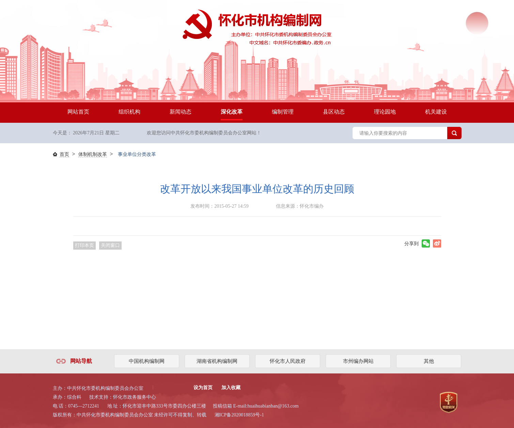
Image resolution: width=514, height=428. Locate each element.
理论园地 (385, 112)
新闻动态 (180, 112)
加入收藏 (230, 387)
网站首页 (78, 112)
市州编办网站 (358, 361)
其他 (429, 361)
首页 (64, 154)
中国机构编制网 (147, 361)
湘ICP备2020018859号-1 (239, 414)
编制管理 (283, 112)
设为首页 (203, 387)
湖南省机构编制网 (217, 361)
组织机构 (129, 112)
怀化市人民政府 (288, 361)
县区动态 (334, 112)
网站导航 (81, 361)
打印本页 (84, 245)
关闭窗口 (110, 245)
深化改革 (232, 112)
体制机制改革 (92, 154)
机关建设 (436, 112)
